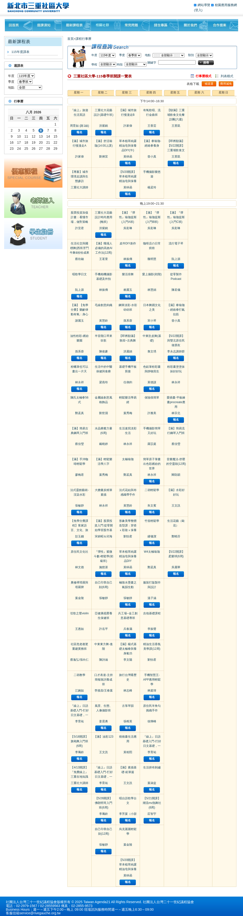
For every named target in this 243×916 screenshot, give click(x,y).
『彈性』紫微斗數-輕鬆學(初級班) (103, 556)
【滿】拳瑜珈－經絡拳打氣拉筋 (176, 309)
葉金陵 (79, 598)
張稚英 (127, 721)
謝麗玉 (79, 320)
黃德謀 (152, 382)
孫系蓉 (79, 351)
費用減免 (226, 83)
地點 (11, 87)
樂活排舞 (128, 274)
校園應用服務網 (226, 5)
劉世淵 (103, 413)
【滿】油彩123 (103, 736)
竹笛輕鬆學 (152, 521)
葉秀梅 (103, 474)
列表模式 (227, 76)
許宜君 (79, 228)
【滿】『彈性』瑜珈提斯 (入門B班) (152, 217)
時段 (120, 64)
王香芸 (152, 125)
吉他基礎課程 (152, 613)
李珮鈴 (79, 752)
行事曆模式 (203, 76)
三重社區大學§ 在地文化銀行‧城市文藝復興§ (39, 7)
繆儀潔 (152, 536)
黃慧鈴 (103, 320)
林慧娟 (152, 289)
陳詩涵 (103, 659)
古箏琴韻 (128, 706)
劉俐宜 (103, 156)
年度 (11, 76)
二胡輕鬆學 (152, 490)
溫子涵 (152, 598)
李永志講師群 (176, 351)
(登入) (198, 10)
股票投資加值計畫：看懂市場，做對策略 (79, 217)
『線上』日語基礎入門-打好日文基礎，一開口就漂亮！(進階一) (152, 746)
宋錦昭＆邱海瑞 (103, 537)
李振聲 (152, 629)
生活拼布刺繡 (152, 767)
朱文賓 (152, 505)
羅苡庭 (152, 444)
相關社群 (105, 25)
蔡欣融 (79, 259)
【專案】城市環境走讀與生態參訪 (79, 176)
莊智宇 (152, 814)
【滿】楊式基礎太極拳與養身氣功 (128, 648)
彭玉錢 (79, 536)
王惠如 (79, 629)
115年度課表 (20, 52)
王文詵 (103, 752)
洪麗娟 (127, 351)
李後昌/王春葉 (104, 690)
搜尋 (206, 62)
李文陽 (127, 659)
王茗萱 (103, 259)
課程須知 (47, 25)
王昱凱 (176, 125)
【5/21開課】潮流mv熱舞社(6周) (152, 803)
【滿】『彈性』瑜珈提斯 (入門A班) (128, 217)
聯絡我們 (223, 25)
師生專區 (164, 25)
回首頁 (18, 25)
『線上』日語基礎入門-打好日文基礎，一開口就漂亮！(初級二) (103, 777)
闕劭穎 (176, 474)
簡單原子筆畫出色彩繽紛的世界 (152, 464)
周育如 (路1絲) (79, 125)
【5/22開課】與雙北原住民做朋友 (176, 340)
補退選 (209, 83)
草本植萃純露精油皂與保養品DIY (128, 556)
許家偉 (79, 156)
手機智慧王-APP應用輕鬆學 (152, 679)
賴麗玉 (127, 289)
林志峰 (127, 690)
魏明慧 (152, 259)
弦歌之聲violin (79, 613)
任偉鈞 (127, 382)
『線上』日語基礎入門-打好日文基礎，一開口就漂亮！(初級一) (79, 715)
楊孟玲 (152, 187)
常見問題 (134, 25)
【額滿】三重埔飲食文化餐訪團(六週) (176, 114)
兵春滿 (127, 629)
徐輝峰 (152, 721)
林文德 (79, 567)
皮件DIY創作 (128, 243)
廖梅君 (79, 474)
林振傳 (103, 289)
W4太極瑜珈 (152, 551)
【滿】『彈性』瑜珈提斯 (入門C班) (176, 217)
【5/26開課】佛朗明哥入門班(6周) (103, 803)
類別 (191, 55)
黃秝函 (127, 156)
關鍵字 (152, 62)
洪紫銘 (103, 125)
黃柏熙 (127, 752)
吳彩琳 (127, 228)
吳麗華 (176, 567)
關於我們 (193, 25)
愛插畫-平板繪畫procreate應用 (176, 402)
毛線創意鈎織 (103, 305)
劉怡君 (127, 536)
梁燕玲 (103, 382)
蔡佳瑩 (79, 444)
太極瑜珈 (128, 459)
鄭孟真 (79, 413)
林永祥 (79, 382)
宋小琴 (152, 320)
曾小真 (152, 156)
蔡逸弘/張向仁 (79, 659)
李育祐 (79, 721)
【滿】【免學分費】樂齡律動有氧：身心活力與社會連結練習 (79, 314)
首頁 (70, 39)
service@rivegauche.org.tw (40, 913)
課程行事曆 (83, 39)
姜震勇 (103, 721)
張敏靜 (79, 505)
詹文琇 (152, 351)
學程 (94, 64)
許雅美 (152, 413)
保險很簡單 (152, 397)
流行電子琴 (176, 243)
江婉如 (79, 690)
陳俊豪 (103, 351)
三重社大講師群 (79, 188)
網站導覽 (204, 5)
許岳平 (103, 629)
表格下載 (193, 84)
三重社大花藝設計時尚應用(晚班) (103, 217)
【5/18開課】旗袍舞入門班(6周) (79, 741)
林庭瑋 (152, 690)
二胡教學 (79, 675)
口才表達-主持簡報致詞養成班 (103, 679)
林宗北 (176, 413)
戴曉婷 (103, 444)
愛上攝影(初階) (152, 274)
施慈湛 (103, 567)
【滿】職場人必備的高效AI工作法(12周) (103, 248)
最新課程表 (76, 25)
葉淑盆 (152, 783)
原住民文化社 (79, 551)
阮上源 (79, 289)
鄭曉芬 (176, 536)
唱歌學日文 (79, 274)
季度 (11, 81)
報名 (79, 132)
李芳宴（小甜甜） (128, 814)
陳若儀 (176, 289)
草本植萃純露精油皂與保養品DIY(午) (128, 145)
